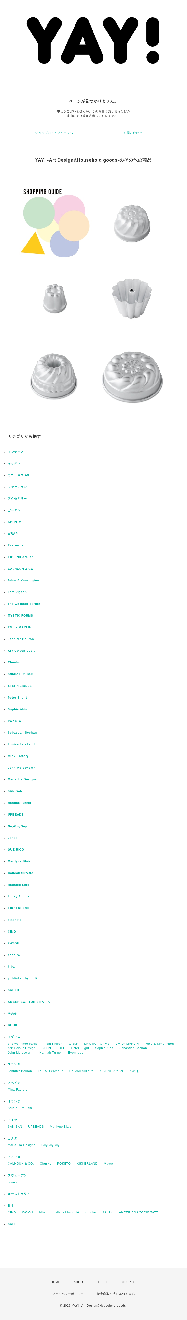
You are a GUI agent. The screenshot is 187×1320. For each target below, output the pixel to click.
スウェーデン (17, 1175)
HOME (56, 1282)
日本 (11, 1205)
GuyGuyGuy (17, 826)
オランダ (14, 1101)
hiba (11, 966)
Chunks (14, 662)
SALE (12, 1224)
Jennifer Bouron (21, 639)
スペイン (14, 1082)
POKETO (14, 721)
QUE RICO (16, 849)
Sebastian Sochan (22, 732)
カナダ (12, 1138)
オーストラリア (19, 1194)
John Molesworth (22, 767)
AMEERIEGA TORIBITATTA (29, 1002)
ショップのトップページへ (54, 133)
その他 (12, 1013)
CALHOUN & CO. (21, 569)
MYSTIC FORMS (20, 615)
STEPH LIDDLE (20, 686)
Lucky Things (18, 896)
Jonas (13, 838)
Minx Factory (18, 756)
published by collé (23, 978)
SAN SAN (15, 791)
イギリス (14, 1037)
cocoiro (14, 955)
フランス (14, 1064)
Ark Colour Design (22, 650)
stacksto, (15, 920)
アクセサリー (17, 498)
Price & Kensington (23, 580)
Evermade (16, 545)
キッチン (14, 463)
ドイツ (12, 1120)
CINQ (12, 931)
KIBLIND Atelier (20, 557)
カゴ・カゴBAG (19, 475)
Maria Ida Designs (22, 779)
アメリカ (14, 1157)
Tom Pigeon (17, 592)
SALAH (13, 990)
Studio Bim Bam (21, 674)
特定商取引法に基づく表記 (116, 1294)
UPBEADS (16, 814)
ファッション (17, 487)
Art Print (15, 522)
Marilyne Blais (19, 861)
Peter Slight (17, 697)
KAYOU (13, 943)
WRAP (13, 533)
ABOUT (79, 1282)
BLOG (102, 1282)
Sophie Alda (17, 709)
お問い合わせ (132, 133)
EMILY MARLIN (19, 627)
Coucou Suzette (20, 873)
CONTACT (128, 1282)
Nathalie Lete (18, 885)
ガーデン (14, 510)
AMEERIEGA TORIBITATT (138, 1212)
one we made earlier (24, 604)
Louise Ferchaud (21, 744)
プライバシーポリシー (68, 1294)
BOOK (13, 1025)
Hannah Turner (19, 803)
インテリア (16, 451)
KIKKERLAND (18, 908)
